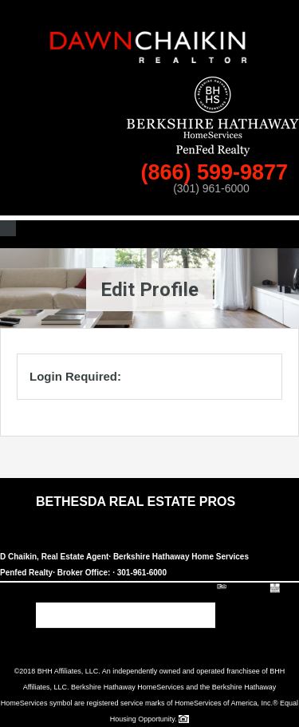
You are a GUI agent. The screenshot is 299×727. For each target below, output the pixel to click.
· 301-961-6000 (139, 572)
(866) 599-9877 (216, 172)
